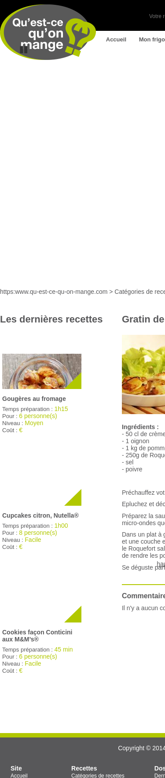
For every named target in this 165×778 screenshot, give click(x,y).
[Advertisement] (82, 203)
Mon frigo (152, 39)
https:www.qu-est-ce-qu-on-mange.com (53, 291)
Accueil (116, 39)
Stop (24, 50)
